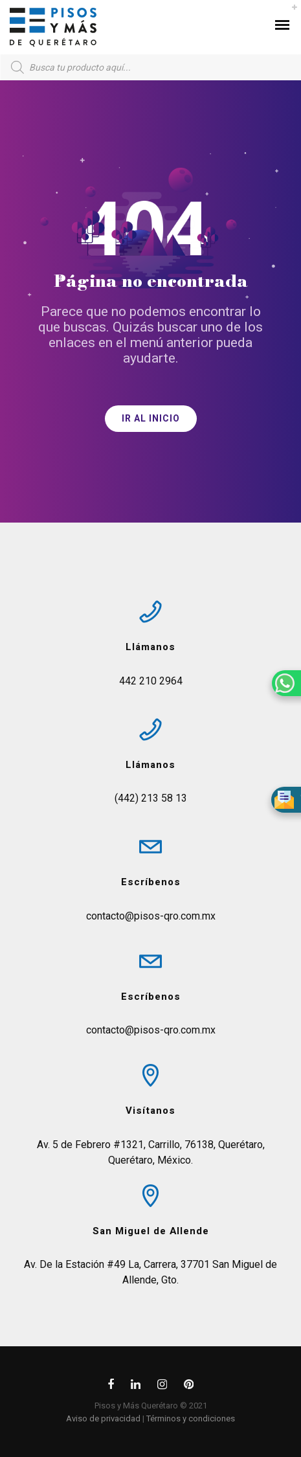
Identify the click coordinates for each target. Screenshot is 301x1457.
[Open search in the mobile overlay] (150, 67)
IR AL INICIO (151, 418)
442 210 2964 (151, 681)
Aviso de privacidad (103, 1418)
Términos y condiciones (190, 1418)
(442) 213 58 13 (151, 798)
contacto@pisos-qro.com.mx (151, 916)
